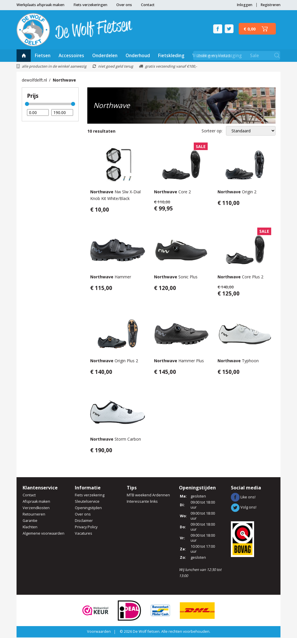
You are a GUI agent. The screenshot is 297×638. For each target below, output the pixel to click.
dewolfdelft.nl (34, 80)
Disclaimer (84, 521)
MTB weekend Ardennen (148, 495)
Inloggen (244, 4)
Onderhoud (138, 56)
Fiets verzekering (89, 495)
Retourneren (34, 514)
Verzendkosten (36, 508)
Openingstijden (88, 508)
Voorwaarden (99, 632)
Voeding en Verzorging (217, 56)
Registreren (270, 4)
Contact (148, 4)
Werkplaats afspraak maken (40, 4)
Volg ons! (243, 507)
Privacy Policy (86, 527)
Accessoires (71, 56)
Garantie (30, 521)
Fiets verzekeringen (90, 4)
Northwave (64, 80)
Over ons (124, 4)
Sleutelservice (87, 502)
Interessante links (142, 502)
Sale (254, 56)
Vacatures (83, 533)
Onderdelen (104, 56)
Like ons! (243, 497)
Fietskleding (171, 56)
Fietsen (42, 56)
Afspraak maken (36, 502)
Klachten (30, 527)
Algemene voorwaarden (43, 533)
